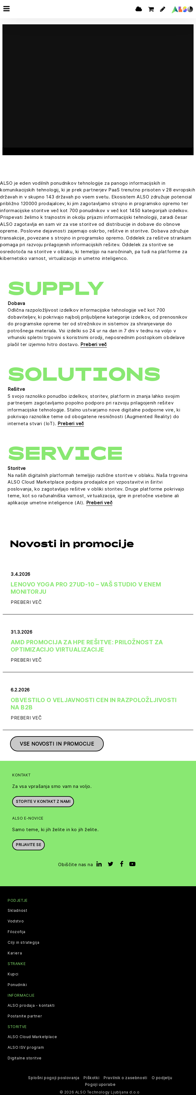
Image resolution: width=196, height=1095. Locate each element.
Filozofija (17, 931)
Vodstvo (16, 920)
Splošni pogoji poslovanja (53, 1076)
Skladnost (17, 909)
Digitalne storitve (25, 1057)
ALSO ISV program (26, 1046)
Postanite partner (25, 1015)
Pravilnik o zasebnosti (125, 1076)
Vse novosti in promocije (57, 743)
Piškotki (91, 1076)
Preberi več (93, 343)
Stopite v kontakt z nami (43, 800)
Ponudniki (17, 983)
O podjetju (162, 1076)
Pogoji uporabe (100, 1083)
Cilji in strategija (23, 941)
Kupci (13, 973)
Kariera (15, 952)
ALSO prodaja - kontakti (31, 1004)
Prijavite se (28, 843)
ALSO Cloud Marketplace (32, 1035)
